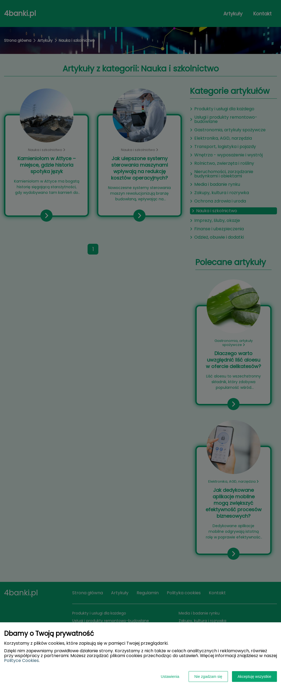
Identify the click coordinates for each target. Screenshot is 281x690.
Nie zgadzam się (208, 676)
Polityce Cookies (21, 660)
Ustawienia (170, 676)
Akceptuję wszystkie (254, 676)
